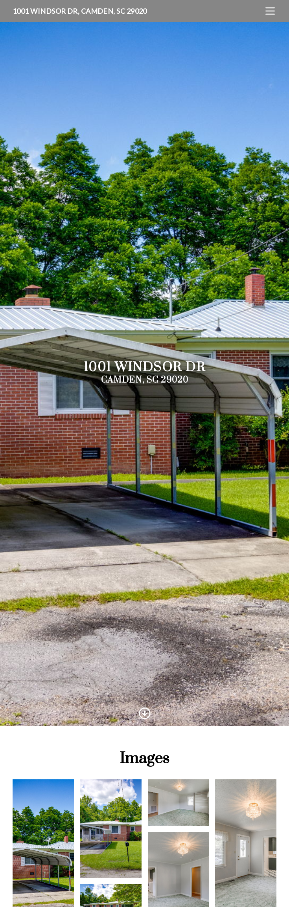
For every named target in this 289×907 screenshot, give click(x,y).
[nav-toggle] (270, 11)
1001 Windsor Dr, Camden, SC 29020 (80, 11)
